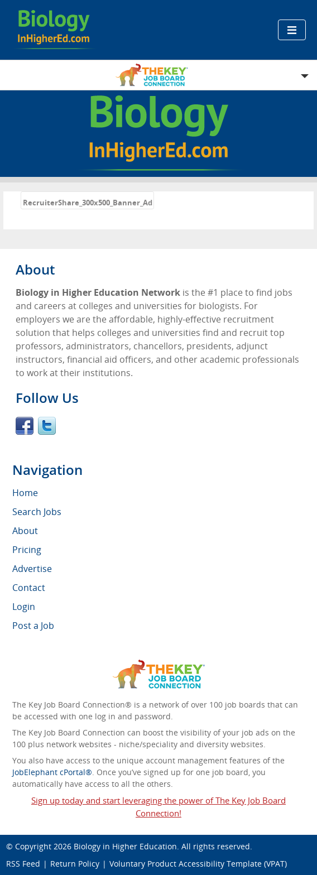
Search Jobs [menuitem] (36, 512)
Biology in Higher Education (125, 846)
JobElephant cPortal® (52, 772)
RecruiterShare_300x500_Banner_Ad (87, 203)
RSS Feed (23, 863)
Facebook (24, 426)
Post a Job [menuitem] (33, 625)
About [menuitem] (25, 531)
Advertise (32, 568)
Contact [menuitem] (28, 587)
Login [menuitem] (23, 606)
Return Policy (74, 863)
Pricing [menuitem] (26, 550)
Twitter (47, 426)
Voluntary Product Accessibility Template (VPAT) (198, 863)
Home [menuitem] (25, 493)
